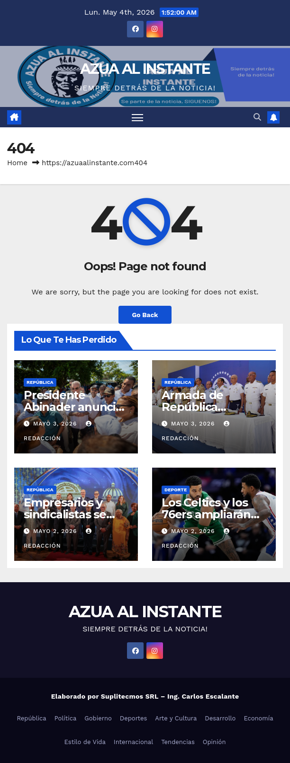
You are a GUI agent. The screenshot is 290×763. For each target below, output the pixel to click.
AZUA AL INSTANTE (145, 69)
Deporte (175, 489)
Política (65, 718)
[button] (257, 117)
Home (17, 163)
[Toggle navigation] (137, 117)
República (40, 382)
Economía (258, 718)
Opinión (214, 741)
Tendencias (178, 741)
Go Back (145, 315)
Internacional (133, 741)
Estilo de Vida (85, 741)
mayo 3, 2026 (56, 423)
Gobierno (97, 718)
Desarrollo (220, 718)
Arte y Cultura (176, 718)
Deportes (133, 718)
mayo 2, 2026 (56, 531)
